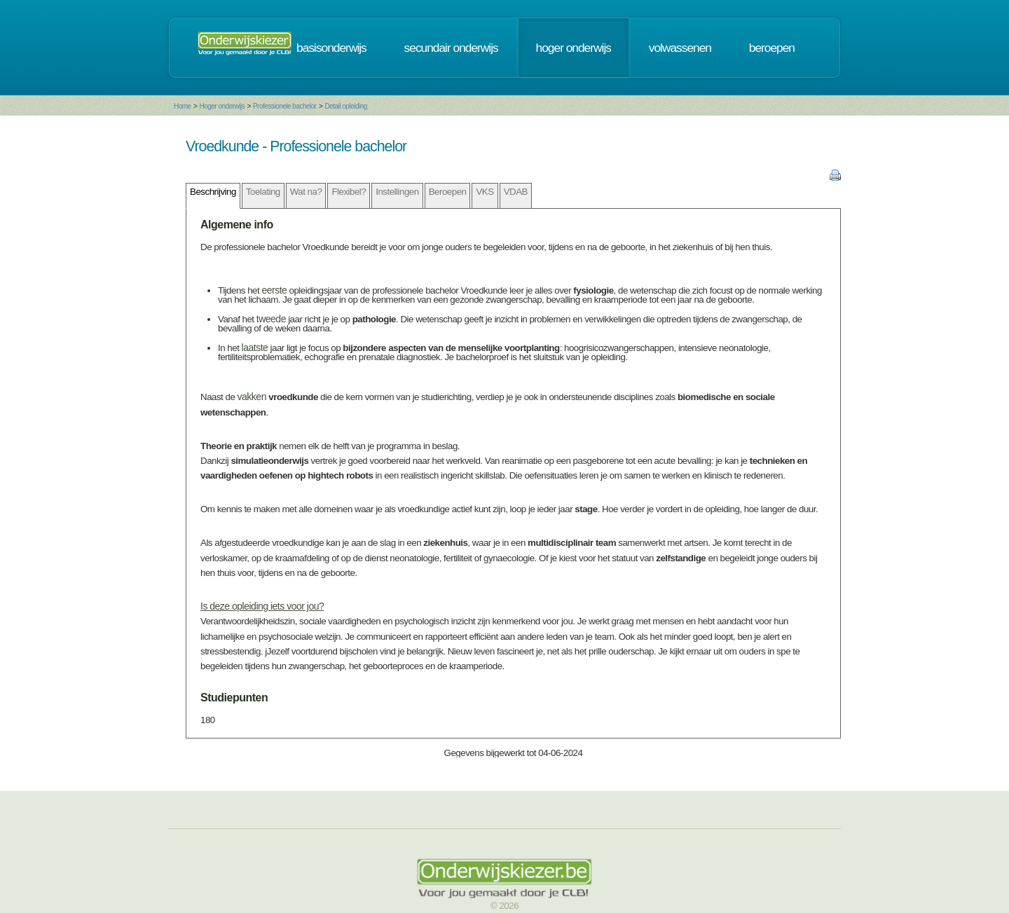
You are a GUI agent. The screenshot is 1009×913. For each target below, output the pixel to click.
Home (182, 106)
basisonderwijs (331, 48)
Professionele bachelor (285, 106)
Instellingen (397, 191)
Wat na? (306, 191)
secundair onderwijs (451, 48)
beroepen (772, 48)
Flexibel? (348, 191)
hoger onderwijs (573, 48)
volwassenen (680, 48)
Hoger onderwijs (222, 106)
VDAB (516, 191)
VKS (484, 191)
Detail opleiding (345, 106)
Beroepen (448, 191)
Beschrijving (213, 191)
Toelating (263, 191)
